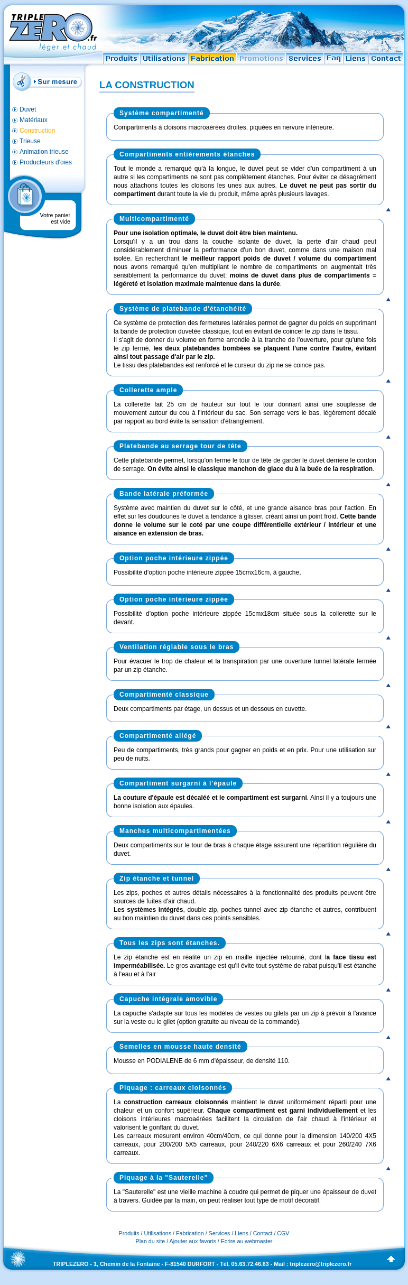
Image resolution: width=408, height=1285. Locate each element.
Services (219, 1233)
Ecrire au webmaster (247, 1241)
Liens (241, 1233)
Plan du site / (153, 1241)
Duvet (28, 109)
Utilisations (158, 1233)
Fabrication (190, 1233)
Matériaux (34, 120)
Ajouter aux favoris (193, 1241)
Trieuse (30, 141)
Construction (37, 130)
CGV (283, 1233)
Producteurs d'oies (46, 162)
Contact (263, 1233)
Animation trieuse (44, 151)
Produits (129, 1233)
